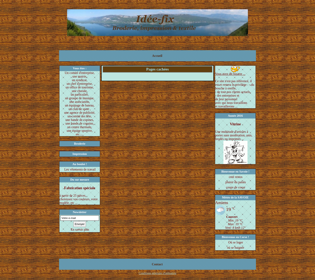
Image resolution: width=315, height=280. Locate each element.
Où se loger (235, 242)
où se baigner (235, 247)
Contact (157, 264)
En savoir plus (80, 229)
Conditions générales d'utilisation (157, 273)
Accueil (157, 55)
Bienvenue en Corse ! (235, 237)
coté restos (235, 177)
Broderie (79, 143)
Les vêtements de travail (80, 169)
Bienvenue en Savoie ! (235, 171)
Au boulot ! (79, 164)
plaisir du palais (235, 182)
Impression (80, 153)
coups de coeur (235, 187)
